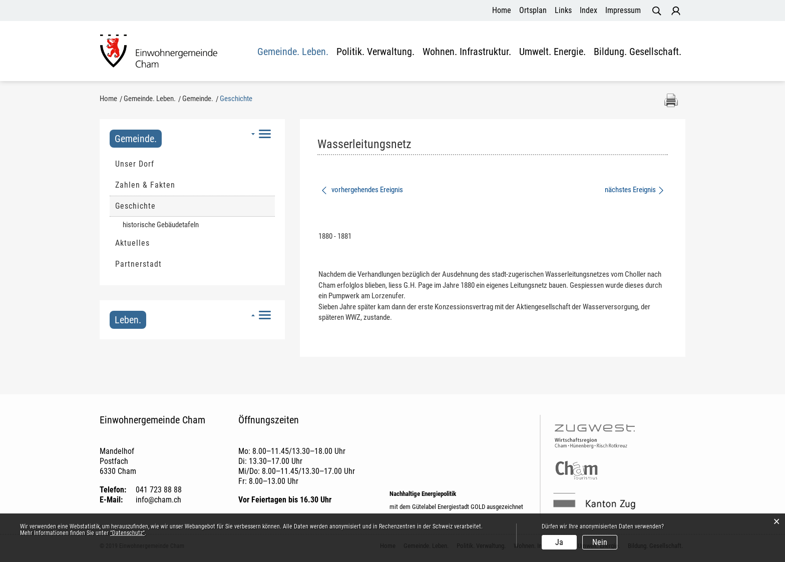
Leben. (128, 320)
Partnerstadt (138, 264)
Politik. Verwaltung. (375, 52)
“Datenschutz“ (127, 532)
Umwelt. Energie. (552, 52)
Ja (559, 542)
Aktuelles (132, 243)
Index (588, 10)
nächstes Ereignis (635, 189)
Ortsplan (533, 10)
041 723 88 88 (159, 489)
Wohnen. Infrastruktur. (467, 52)
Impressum (623, 10)
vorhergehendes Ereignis (361, 189)
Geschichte (159, 206)
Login (675, 11)
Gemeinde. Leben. (292, 52)
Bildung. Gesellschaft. (637, 52)
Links (563, 10)
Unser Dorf (134, 164)
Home (501, 10)
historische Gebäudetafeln (161, 224)
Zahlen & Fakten (145, 185)
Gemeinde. (136, 139)
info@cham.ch (158, 499)
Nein (599, 542)
